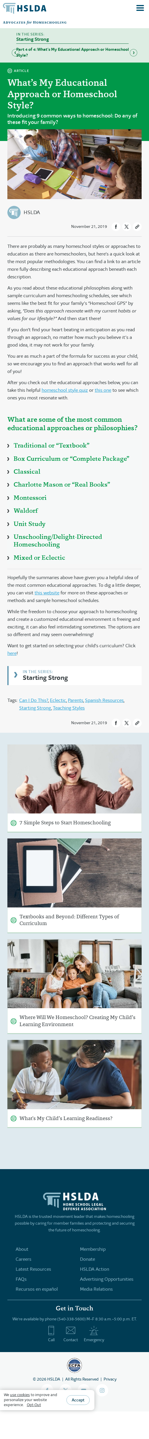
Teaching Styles (69, 708)
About (22, 1249)
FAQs (21, 1279)
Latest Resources (33, 1269)
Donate (87, 1259)
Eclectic (58, 700)
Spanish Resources (104, 700)
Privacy (110, 1379)
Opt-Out (34, 1404)
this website (47, 593)
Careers (23, 1259)
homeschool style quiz (65, 390)
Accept (78, 1400)
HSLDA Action (94, 1269)
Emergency (94, 1333)
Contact (70, 1333)
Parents (75, 700)
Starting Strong (45, 677)
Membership (93, 1249)
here (12, 653)
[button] (116, 226)
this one (103, 390)
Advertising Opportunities (106, 1279)
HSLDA (32, 212)
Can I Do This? (33, 700)
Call (51, 1333)
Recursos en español (37, 1289)
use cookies (20, 1394)
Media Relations (96, 1289)
